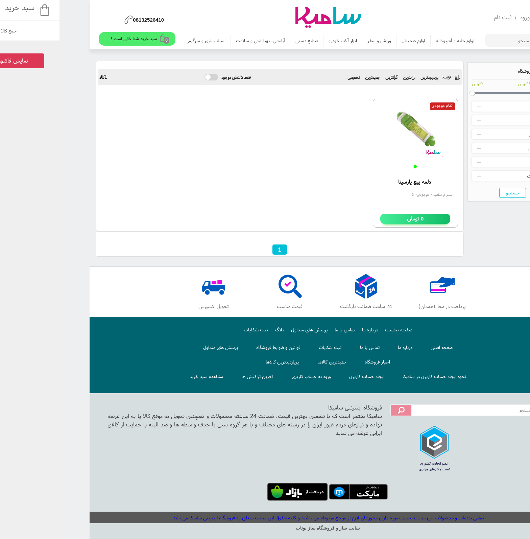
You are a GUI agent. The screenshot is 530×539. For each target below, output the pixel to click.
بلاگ (216, 329)
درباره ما (307, 329)
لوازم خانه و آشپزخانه (392, 40)
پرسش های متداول (246, 329)
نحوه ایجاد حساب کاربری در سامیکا (371, 376)
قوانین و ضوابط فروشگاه (215, 347)
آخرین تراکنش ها (194, 376)
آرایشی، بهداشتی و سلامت (197, 40)
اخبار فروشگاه (314, 361)
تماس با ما (282, 329)
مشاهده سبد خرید (143, 376)
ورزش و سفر (316, 40)
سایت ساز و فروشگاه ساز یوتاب (265, 528)
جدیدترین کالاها (269, 361)
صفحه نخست (336, 329)
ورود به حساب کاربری (248, 376)
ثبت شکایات (193, 329)
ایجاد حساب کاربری (303, 376)
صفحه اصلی (379, 347)
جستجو (450, 192)
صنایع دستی (244, 40)
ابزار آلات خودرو (280, 40)
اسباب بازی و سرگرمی (143, 40)
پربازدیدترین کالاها (219, 361)
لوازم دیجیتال (350, 40)
